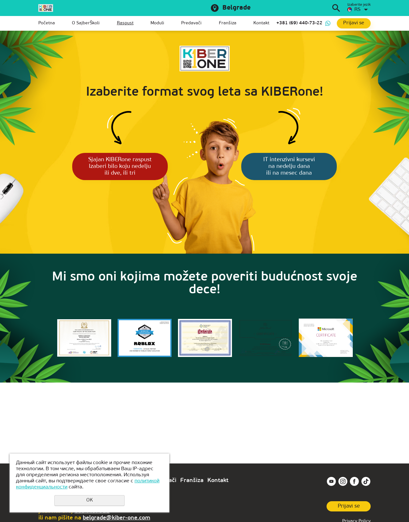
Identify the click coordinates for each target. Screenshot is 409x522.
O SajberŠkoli (86, 23)
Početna (46, 23)
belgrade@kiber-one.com (116, 518)
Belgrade (236, 8)
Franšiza (227, 23)
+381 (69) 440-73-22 (299, 23)
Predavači (191, 23)
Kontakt (261, 23)
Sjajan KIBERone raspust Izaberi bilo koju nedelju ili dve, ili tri (115, 167)
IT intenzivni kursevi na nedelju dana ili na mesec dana (294, 167)
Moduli (157, 23)
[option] (84, 342)
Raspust (125, 23)
